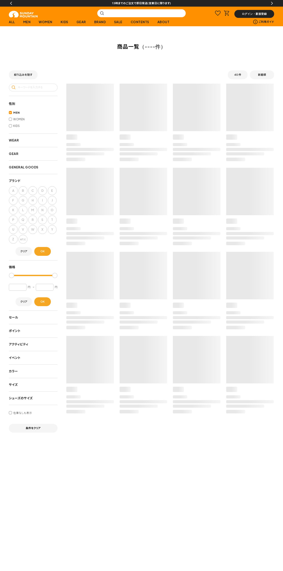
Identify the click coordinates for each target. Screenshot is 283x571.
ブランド (15, 181)
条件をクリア (33, 428)
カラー (13, 371)
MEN (27, 22)
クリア (23, 251)
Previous (11, 3)
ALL (12, 22)
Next (272, 3)
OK (42, 251)
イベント (15, 358)
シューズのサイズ (21, 398)
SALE (118, 22)
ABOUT (163, 22)
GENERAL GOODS (23, 167)
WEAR (14, 140)
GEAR (81, 22)
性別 (12, 104)
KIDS (64, 22)
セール (13, 317)
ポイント (15, 331)
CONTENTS (140, 22)
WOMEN (45, 22)
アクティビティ (18, 344)
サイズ (13, 384)
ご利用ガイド (263, 22)
